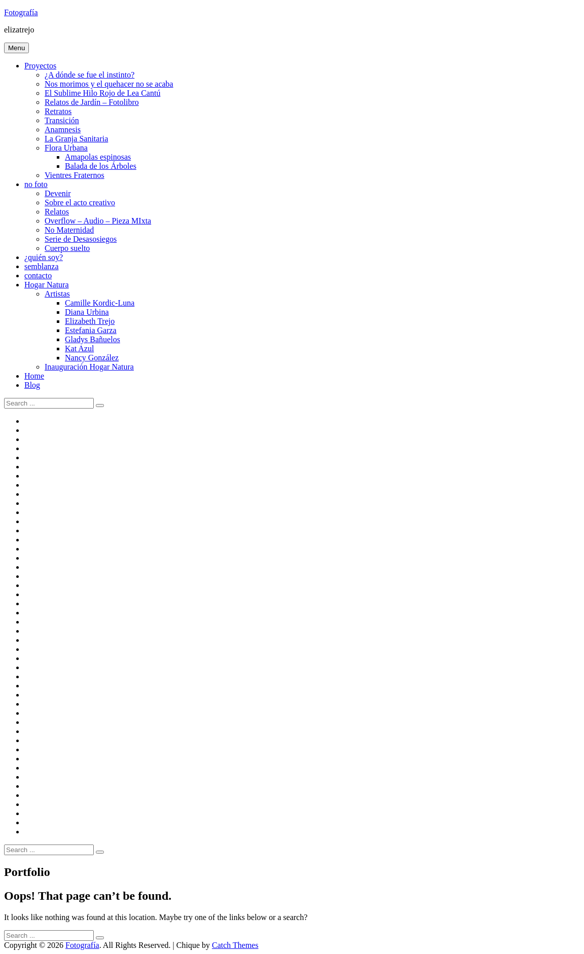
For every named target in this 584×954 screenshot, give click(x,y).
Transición (62, 120)
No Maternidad (69, 230)
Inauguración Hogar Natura (89, 366)
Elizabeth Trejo (90, 321)
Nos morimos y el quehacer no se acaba (109, 84)
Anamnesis (63, 129)
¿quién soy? (43, 257)
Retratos (58, 111)
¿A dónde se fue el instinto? (89, 74)
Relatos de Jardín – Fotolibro (92, 102)
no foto (36, 184)
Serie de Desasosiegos (81, 239)
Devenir (58, 193)
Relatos (57, 211)
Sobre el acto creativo (80, 202)
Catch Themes (235, 945)
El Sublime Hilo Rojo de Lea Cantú (102, 93)
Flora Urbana (66, 147)
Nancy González (92, 357)
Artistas (57, 293)
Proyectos (40, 65)
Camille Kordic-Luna (99, 303)
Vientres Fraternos (74, 175)
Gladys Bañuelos (92, 339)
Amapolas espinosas (98, 157)
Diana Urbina (87, 312)
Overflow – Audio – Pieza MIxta (98, 220)
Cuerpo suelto (67, 248)
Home (34, 376)
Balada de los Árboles (100, 166)
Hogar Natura (46, 284)
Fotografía (21, 12)
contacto (38, 275)
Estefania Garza (91, 330)
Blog (32, 385)
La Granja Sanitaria (76, 138)
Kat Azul (79, 348)
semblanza (41, 266)
